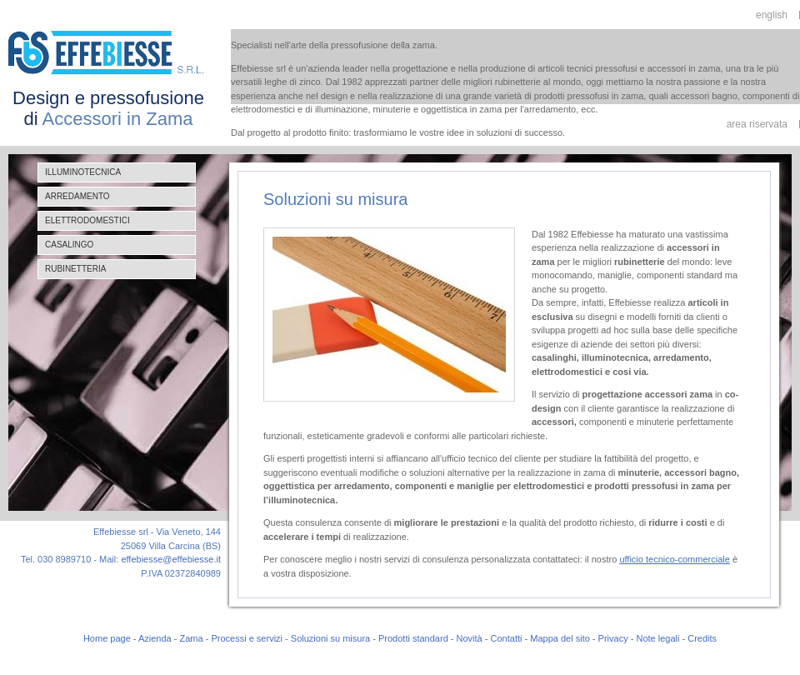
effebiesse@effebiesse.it (171, 559)
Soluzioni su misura (330, 638)
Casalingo (69, 244)
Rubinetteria (75, 268)
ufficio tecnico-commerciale (674, 559)
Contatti (506, 638)
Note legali (657, 638)
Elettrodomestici (87, 220)
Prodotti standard (413, 638)
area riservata (757, 124)
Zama (191, 638)
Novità (469, 638)
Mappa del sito (560, 638)
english (772, 15)
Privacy (613, 638)
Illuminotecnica (83, 172)
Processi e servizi (246, 638)
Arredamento (77, 196)
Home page (107, 638)
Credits (702, 638)
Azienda (155, 638)
